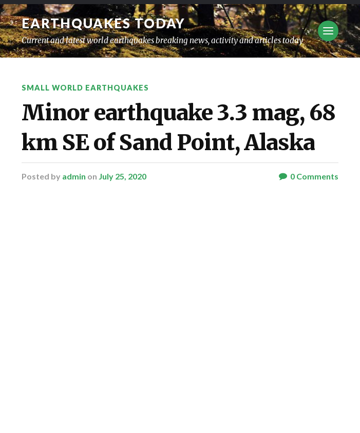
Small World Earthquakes (85, 87)
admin (74, 176)
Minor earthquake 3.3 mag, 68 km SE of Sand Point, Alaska (178, 127)
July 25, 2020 (122, 176)
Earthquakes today (103, 23)
